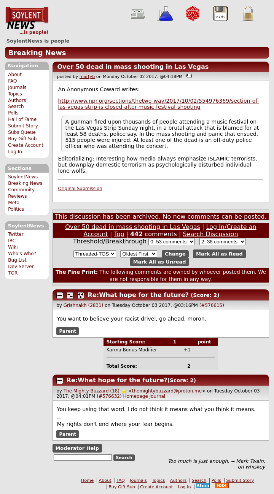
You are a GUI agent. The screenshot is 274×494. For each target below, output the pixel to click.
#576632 (109, 396)
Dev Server (20, 266)
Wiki (13, 247)
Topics (15, 94)
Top (119, 234)
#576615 (211, 305)
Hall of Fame (22, 119)
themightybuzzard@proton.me (167, 391)
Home (87, 480)
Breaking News (37, 53)
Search (16, 106)
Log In (15, 151)
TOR (13, 273)
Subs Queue (22, 132)
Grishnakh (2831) (84, 305)
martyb (87, 76)
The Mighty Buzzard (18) (91, 391)
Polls (13, 113)
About (15, 74)
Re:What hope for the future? (138, 295)
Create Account (25, 145)
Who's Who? (22, 253)
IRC (12, 240)
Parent (67, 331)
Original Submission (80, 188)
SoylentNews (27, 21)
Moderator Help (77, 448)
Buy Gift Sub (22, 138)
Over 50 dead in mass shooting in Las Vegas (133, 66)
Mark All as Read (219, 254)
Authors (17, 100)
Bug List (17, 260)
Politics (16, 209)
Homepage (135, 396)
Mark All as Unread (159, 262)
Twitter (15, 234)
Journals (17, 87)
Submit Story (23, 126)
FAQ (12, 81)
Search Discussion (210, 234)
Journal (158, 396)
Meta (13, 202)
